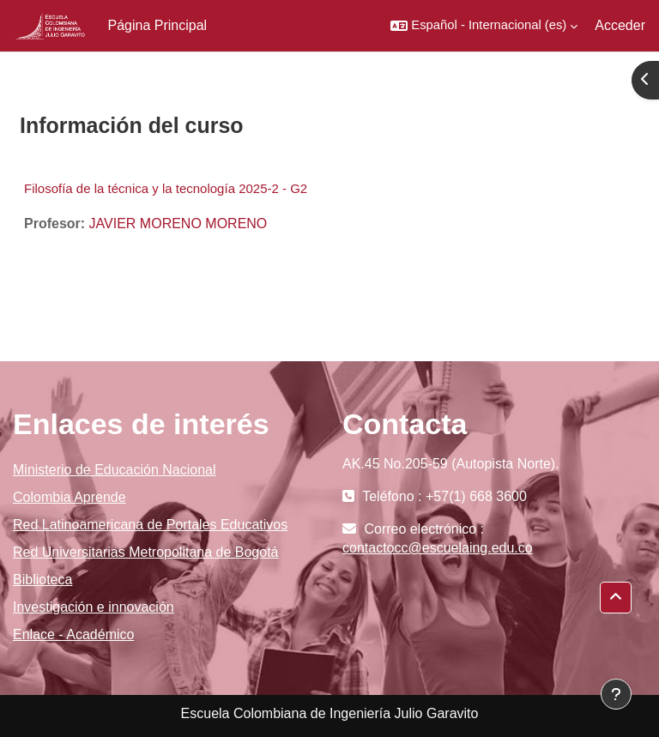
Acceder (620, 25)
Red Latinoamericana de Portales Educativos (150, 524)
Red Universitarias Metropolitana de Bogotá (146, 552)
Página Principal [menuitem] (158, 25)
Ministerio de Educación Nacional (114, 469)
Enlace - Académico (73, 634)
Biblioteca (42, 579)
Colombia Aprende (69, 497)
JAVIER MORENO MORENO (178, 223)
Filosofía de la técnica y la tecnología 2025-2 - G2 (165, 188)
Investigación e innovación (93, 607)
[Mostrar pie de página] (616, 694)
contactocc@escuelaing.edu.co (437, 548)
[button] (484, 25)
